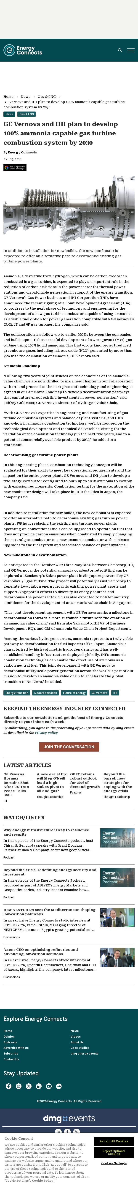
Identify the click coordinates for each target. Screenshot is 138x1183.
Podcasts (10, 1042)
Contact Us (11, 1059)
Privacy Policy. (46, 733)
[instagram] (18, 1086)
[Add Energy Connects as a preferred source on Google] (15, 167)
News (25, 96)
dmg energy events (84, 1053)
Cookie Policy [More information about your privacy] (42, 1180)
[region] (69, 1158)
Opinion (9, 1036)
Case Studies (80, 1047)
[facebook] (8, 1086)
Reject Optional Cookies (114, 1153)
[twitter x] (29, 1086)
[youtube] (49, 1086)
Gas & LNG (47, 96)
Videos (76, 1036)
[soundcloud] (59, 1086)
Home (8, 96)
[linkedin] (39, 1086)
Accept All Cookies (114, 1141)
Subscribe (10, 1053)
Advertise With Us (16, 1047)
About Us (77, 1042)
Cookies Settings (114, 1163)
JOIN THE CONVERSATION (69, 746)
